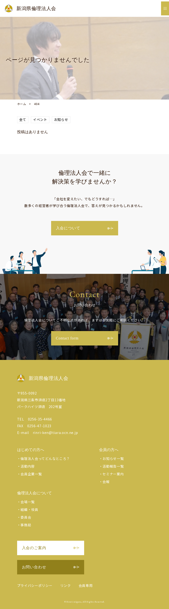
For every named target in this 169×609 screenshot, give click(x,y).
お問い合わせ (50, 567)
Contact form (84, 338)
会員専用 (86, 585)
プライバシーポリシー (35, 585)
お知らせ (61, 119)
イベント (40, 119)
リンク (65, 585)
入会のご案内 (50, 548)
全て (22, 119)
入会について (84, 228)
